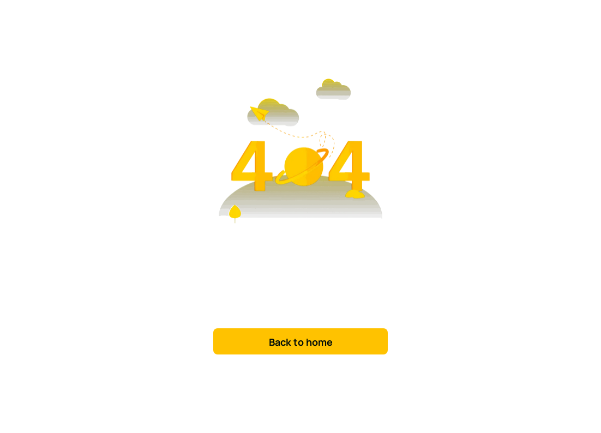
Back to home (301, 341)
